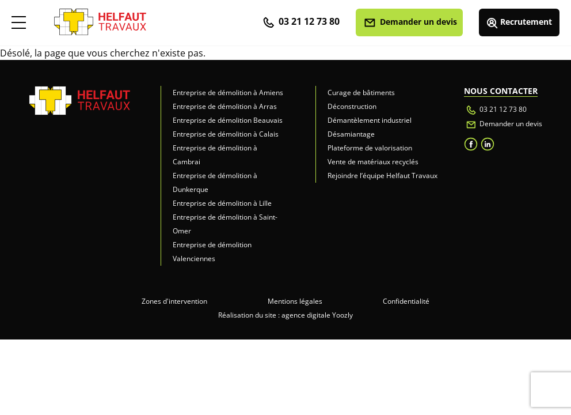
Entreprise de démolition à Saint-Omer (225, 224)
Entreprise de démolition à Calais (226, 134)
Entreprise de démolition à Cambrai (215, 155)
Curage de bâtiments (361, 92)
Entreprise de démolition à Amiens (228, 92)
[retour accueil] (100, 18)
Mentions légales (295, 301)
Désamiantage (351, 134)
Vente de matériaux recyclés (373, 162)
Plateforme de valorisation (370, 148)
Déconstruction (352, 106)
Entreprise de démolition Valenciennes (212, 251)
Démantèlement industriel (370, 120)
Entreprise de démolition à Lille (222, 203)
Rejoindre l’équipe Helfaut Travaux (382, 175)
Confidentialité (406, 301)
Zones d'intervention (174, 301)
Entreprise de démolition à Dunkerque (215, 182)
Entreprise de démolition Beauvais (228, 120)
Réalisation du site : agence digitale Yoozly (285, 315)
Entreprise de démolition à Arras (225, 106)
